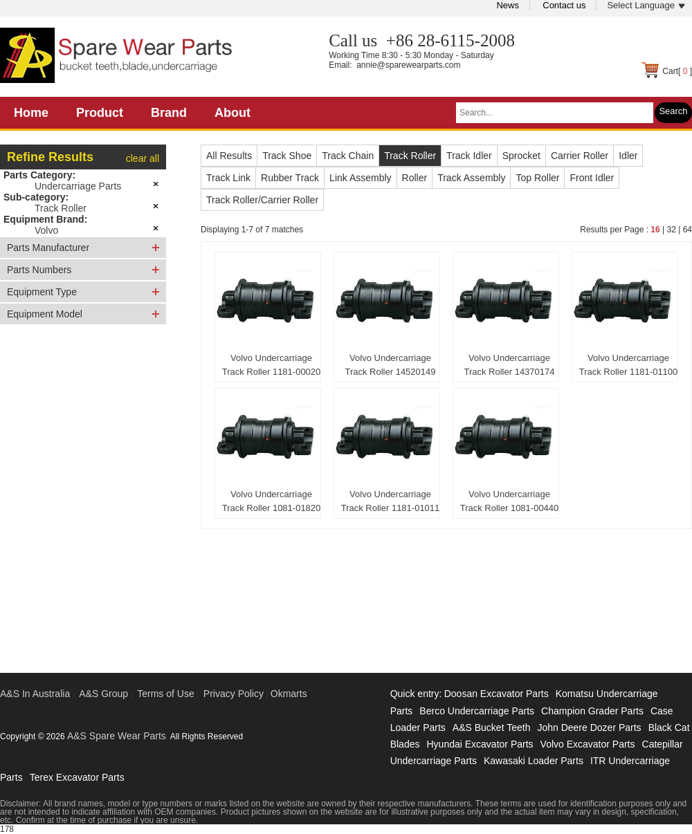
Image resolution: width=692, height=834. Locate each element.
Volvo (46, 230)
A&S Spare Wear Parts (116, 735)
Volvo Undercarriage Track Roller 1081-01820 (271, 501)
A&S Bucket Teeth (492, 727)
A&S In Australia (35, 693)
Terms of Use (165, 693)
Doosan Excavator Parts (496, 693)
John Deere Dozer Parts (589, 727)
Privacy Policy (233, 693)
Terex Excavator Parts (77, 777)
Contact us (564, 5)
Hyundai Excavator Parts (479, 744)
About (233, 113)
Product (99, 113)
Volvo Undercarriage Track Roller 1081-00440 (509, 501)
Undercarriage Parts (78, 186)
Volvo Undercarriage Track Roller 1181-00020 (271, 365)
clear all (142, 158)
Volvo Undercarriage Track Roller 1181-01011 (390, 501)
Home (31, 113)
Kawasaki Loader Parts (533, 760)
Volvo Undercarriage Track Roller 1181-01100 (628, 365)
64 (687, 229)
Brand (169, 113)
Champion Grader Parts (592, 710)
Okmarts (289, 693)
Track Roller (60, 208)
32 (670, 229)
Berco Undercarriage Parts (476, 710)
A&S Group (103, 693)
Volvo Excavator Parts (587, 744)
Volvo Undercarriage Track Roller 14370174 (509, 365)
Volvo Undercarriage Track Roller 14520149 (390, 365)
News (507, 5)
